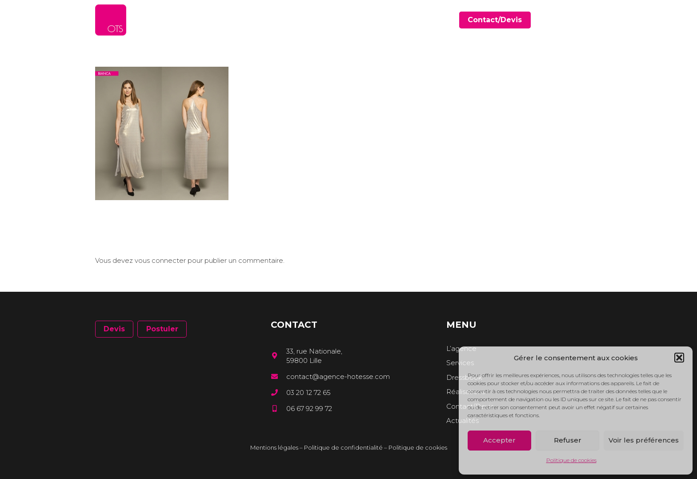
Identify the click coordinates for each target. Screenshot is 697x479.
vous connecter (160, 260)
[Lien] (110, 20)
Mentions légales (274, 447)
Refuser (567, 440)
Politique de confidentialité (343, 447)
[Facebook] (573, 19)
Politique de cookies (571, 460)
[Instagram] (599, 20)
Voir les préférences (644, 440)
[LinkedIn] (586, 19)
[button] (679, 357)
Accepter (499, 440)
